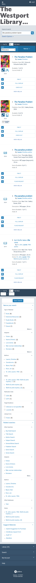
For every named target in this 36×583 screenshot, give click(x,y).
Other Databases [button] (9, 500)
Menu (3, 3)
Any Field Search (11, 431)
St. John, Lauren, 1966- (13, 372)
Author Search (10, 437)
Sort (2, 47)
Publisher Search (11, 446)
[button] (26, 49)
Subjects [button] (6, 332)
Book (8, 313)
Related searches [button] (9, 423)
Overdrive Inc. (10, 362)
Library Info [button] (18, 547)
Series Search (10, 453)
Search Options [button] (8, 36)
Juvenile (9, 410)
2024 (8, 395)
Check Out (11, 87)
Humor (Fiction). (11, 339)
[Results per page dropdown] (11, 44)
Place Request (12, 181)
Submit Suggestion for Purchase (16, 529)
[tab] (26, 49)
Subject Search (10, 440)
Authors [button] (6, 355)
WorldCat (9, 538)
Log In (33, 2)
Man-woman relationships (14, 346)
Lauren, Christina (11, 359)
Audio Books (10, 320)
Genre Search (10, 450)
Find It (11, 79)
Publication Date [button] (8, 391)
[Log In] (30, 2)
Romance (9, 349)
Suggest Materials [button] (9, 525)
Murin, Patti (9, 365)
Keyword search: (6, 29)
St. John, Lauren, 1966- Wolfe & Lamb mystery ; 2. (17, 380)
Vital (7, 504)
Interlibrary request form (13, 532)
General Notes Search (12, 443)
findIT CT (9, 535)
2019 (8, 399)
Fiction (8, 418)
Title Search (9, 434)
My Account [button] (18, 558)
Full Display (12, 83)
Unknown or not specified (14, 407)
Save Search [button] (18, 301)
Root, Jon (9, 369)
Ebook (8, 326)
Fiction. (8, 336)
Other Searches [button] (8, 427)
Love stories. (10, 343)
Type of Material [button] (8, 309)
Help (3, 563)
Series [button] (6, 376)
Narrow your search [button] (9, 305)
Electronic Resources (12, 317)
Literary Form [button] (7, 414)
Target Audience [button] (8, 403)
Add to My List (18, 91)
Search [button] (18, 552)
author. (24, 152)
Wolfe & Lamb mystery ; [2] (14, 388)
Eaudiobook (10, 323)
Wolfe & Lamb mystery (13, 384)
